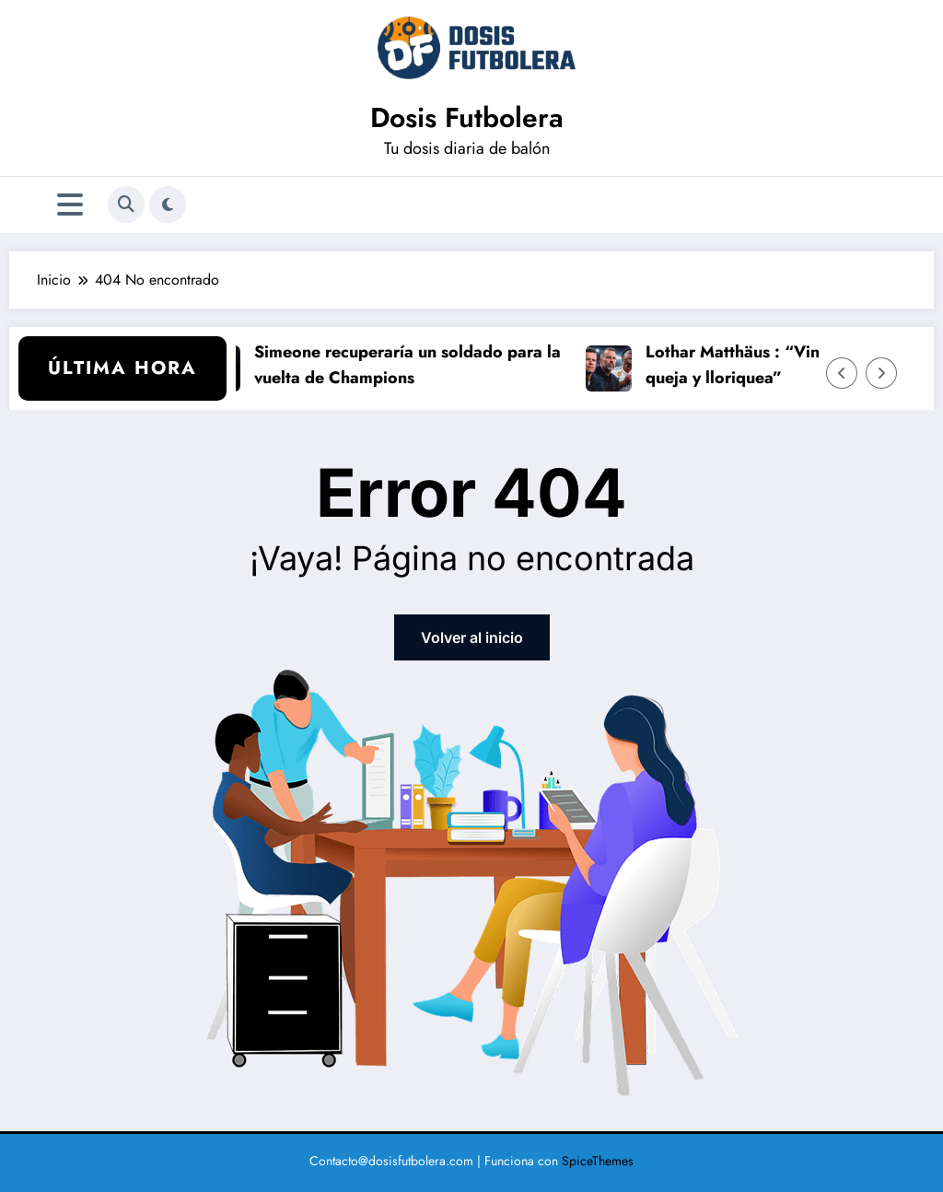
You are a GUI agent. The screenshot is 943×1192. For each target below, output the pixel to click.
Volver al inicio (472, 637)
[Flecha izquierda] (841, 373)
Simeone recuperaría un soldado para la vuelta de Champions (411, 365)
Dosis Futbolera (467, 117)
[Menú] (70, 204)
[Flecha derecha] (881, 373)
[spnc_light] (167, 204)
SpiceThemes (598, 1160)
